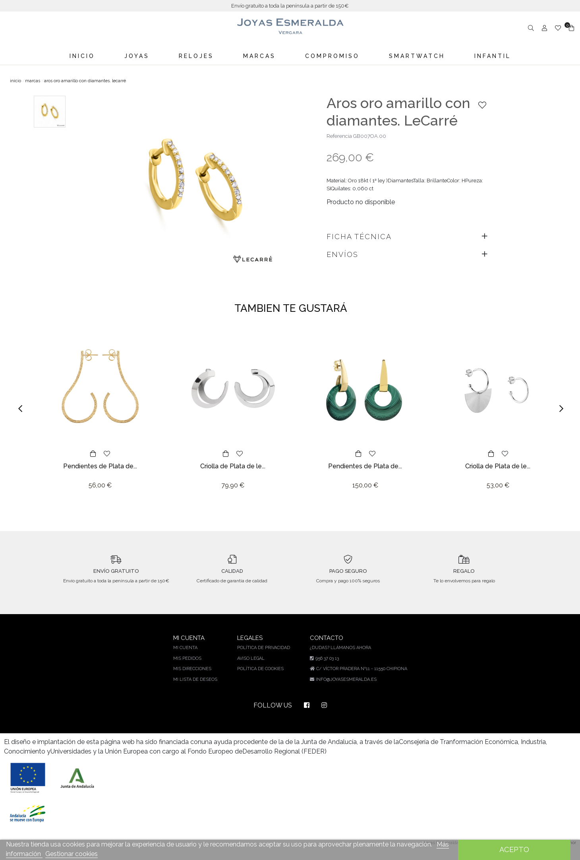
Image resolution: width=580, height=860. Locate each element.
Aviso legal (252, 665)
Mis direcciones (195, 675)
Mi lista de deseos (197, 686)
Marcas (260, 56)
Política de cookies (262, 675)
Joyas (137, 56)
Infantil (491, 56)
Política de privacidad (265, 654)
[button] (23, 408)
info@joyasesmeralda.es (346, 686)
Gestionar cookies (71, 854)
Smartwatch (416, 56)
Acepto (514, 849)
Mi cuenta (188, 654)
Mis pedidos (190, 665)
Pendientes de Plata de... (100, 466)
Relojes (196, 56)
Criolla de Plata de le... (232, 466)
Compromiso (332, 56)
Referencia (339, 136)
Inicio (83, 56)
